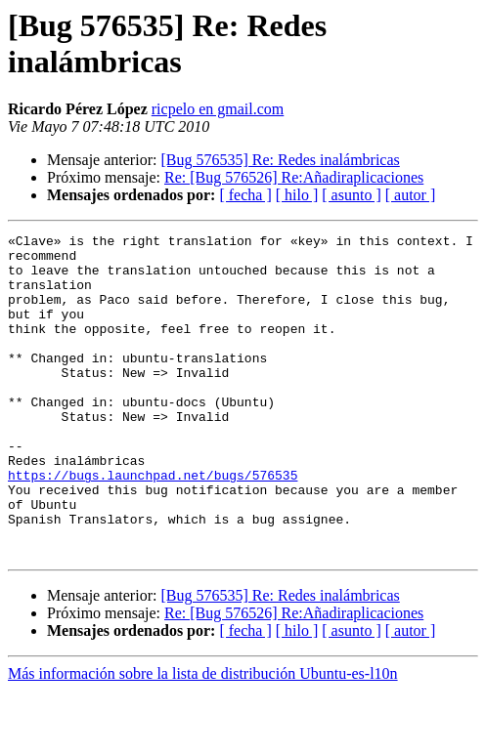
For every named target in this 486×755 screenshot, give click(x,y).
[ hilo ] (297, 195)
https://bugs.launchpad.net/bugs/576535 (152, 524)
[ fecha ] (245, 195)
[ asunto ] (351, 195)
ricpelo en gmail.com (218, 109)
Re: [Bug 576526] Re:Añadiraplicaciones (293, 177)
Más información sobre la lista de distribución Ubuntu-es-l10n (203, 738)
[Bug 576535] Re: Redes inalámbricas (279, 159)
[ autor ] (410, 195)
